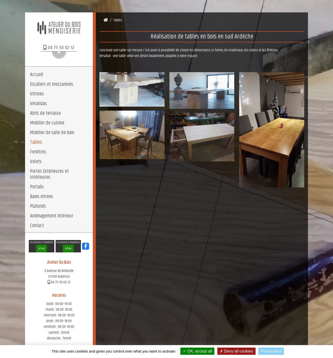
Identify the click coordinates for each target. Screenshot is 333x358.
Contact (37, 226)
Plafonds (38, 206)
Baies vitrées (41, 197)
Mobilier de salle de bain (52, 133)
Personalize (271, 351)
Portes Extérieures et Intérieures (49, 174)
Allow (41, 248)
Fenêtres (38, 152)
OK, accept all (197, 351)
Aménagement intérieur (51, 216)
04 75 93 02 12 (58, 47)
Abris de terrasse (45, 113)
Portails (37, 187)
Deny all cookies (236, 351)
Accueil (36, 75)
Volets (36, 162)
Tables (36, 142)
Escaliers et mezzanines (51, 84)
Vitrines (37, 94)
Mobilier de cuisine (47, 123)
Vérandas (38, 104)
